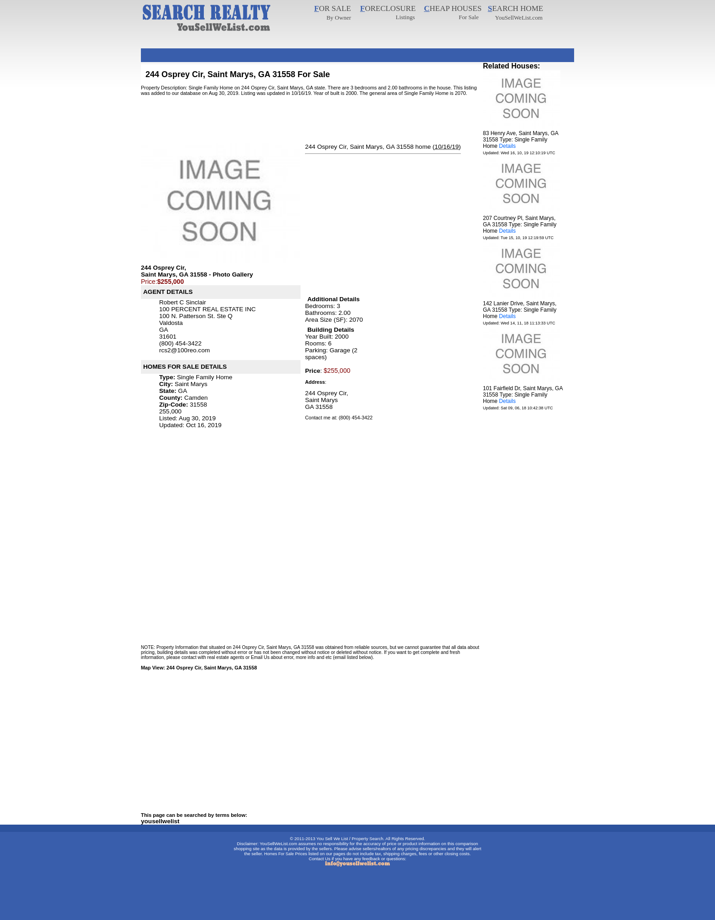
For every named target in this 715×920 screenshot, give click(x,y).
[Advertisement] (307, 51)
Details (507, 146)
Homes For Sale (279, 854)
